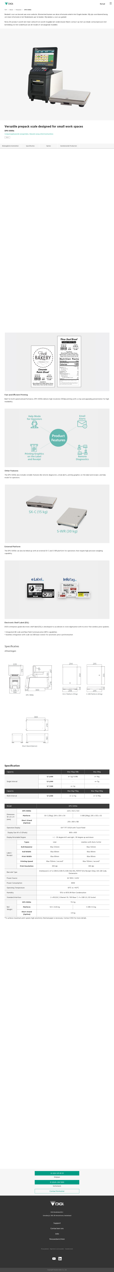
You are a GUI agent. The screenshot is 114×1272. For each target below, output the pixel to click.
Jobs (57, 1234)
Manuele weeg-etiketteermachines (41, 134)
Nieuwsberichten (57, 1239)
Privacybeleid (45, 1249)
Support (57, 1223)
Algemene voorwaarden (57, 1249)
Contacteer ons (57, 1228)
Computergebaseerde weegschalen (16, 134)
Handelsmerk (69, 1249)
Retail (7, 137)
